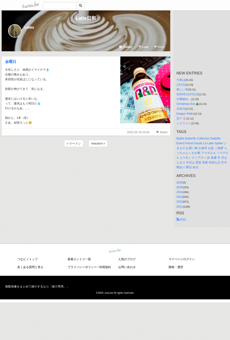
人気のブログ (127, 259)
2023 (180, 196)
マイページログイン (182, 259)
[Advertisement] (86, 159)
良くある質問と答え (30, 267)
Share (159, 46)
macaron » (98, 143)
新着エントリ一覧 (79, 259)
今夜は (181, 80)
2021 (180, 206)
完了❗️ (181, 118)
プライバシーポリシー (82, 267)
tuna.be (114, 250)
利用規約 (105, 267)
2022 (180, 201)
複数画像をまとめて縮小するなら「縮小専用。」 (37, 286)
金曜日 (10, 62)
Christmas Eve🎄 (188, 103)
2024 (180, 192)
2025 (180, 187)
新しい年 (182, 89)
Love (143, 47)
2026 (180, 182)
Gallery (125, 47)
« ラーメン (74, 143)
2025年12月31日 (187, 94)
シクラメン (184, 123)
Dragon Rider (185, 113)
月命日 (181, 108)
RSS (181, 219)
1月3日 (181, 84)
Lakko (29, 27)
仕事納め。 (184, 99)
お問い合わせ (127, 267)
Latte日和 (86, 18)
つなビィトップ (27, 259)
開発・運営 (176, 267)
